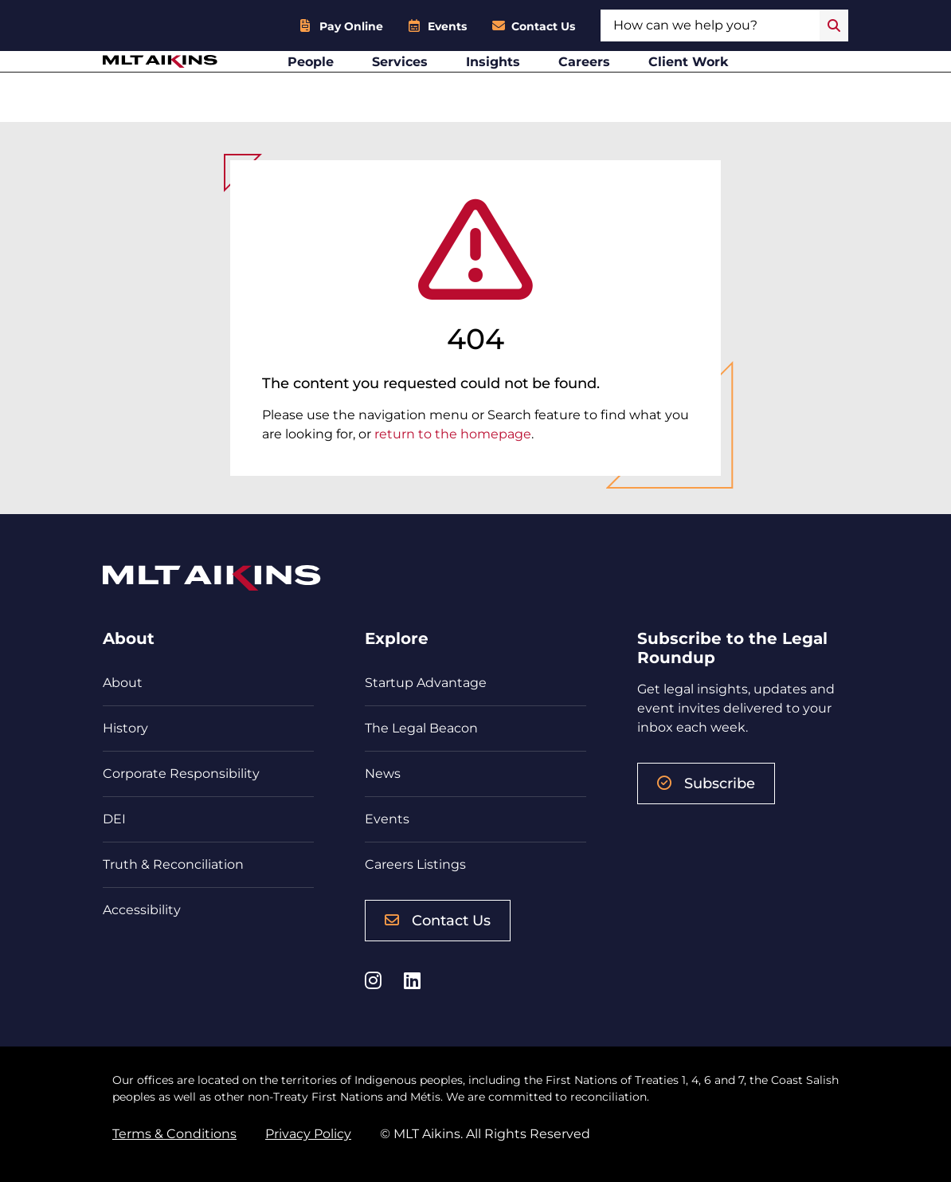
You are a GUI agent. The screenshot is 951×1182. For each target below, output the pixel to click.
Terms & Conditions (174, 1133)
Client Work (727, 84)
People (349, 84)
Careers (622, 84)
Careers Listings (415, 864)
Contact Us (543, 26)
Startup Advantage (426, 682)
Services (438, 84)
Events (447, 26)
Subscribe (706, 783)
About (123, 682)
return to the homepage (452, 434)
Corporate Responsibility (181, 773)
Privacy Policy (308, 1133)
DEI (114, 819)
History (125, 728)
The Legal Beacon (421, 728)
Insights (531, 84)
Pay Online (351, 26)
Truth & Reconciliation (173, 864)
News (383, 773)
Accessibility (142, 909)
